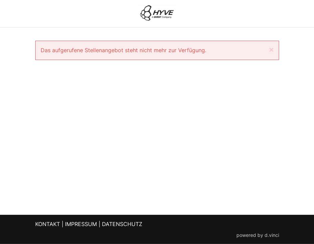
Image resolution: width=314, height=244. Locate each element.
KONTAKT (47, 224)
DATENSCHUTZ (122, 224)
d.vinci (272, 235)
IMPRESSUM (81, 224)
